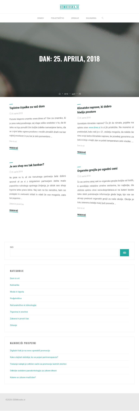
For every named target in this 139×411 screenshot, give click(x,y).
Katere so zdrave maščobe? (23, 377)
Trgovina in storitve (19, 312)
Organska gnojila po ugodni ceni (98, 169)
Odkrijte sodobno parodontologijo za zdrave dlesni (34, 371)
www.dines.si (94, 127)
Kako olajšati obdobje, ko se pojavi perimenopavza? (35, 357)
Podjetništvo (16, 298)
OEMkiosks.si (69, 7)
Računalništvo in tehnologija (23, 305)
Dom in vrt (13, 141)
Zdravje (13, 325)
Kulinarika (15, 285)
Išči (11, 247)
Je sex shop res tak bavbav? (27, 165)
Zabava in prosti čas (17, 204)
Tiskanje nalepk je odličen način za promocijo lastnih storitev (39, 364)
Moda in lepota (17, 292)
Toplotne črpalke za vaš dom (28, 107)
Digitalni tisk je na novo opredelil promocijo (31, 350)
